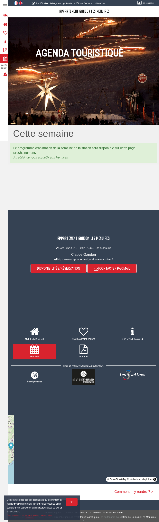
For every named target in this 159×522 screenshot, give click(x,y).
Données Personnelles (77, 512)
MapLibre (147, 479)
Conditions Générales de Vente (107, 512)
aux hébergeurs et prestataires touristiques (82, 517)
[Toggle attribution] (154, 479)
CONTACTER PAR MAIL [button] (113, 268)
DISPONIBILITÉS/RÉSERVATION (59, 268)
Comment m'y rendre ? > (133, 492)
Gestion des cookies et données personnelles (29, 515)
